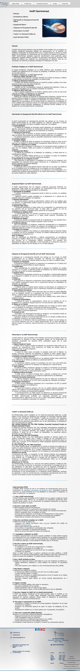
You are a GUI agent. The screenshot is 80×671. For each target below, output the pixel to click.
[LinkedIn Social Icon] (39, 630)
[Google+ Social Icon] (41, 630)
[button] (42, 3)
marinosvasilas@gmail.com (18, 637)
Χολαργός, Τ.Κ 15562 (17, 646)
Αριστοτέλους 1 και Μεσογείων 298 (21, 644)
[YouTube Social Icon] (44, 630)
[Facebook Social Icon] (36, 630)
